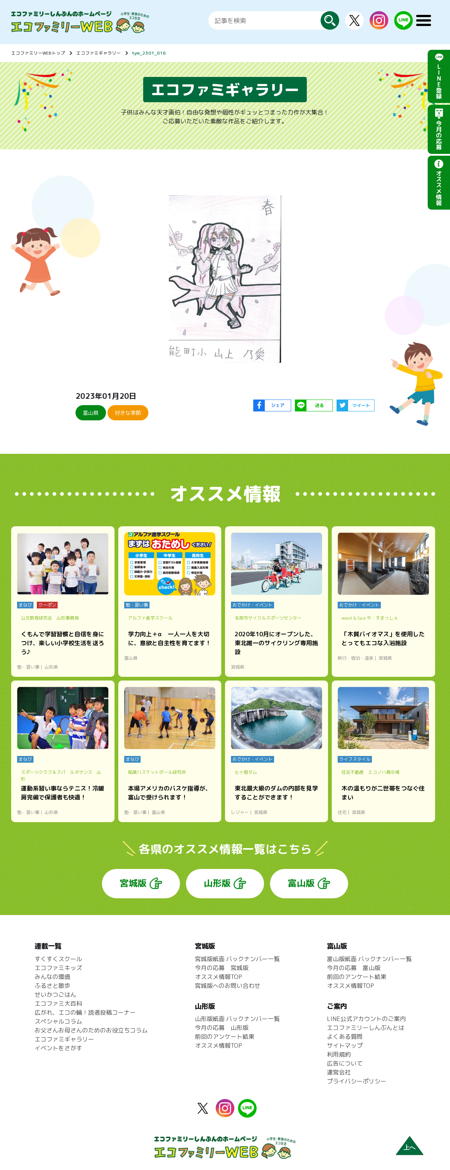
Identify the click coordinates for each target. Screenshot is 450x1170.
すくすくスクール (58, 959)
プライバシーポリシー (356, 1081)
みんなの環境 (52, 977)
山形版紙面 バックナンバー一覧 (237, 1019)
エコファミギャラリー (98, 53)
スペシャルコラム (58, 1021)
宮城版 (133, 883)
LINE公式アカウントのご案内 (366, 1019)
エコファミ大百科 (58, 1003)
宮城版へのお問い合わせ (227, 986)
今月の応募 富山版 (353, 968)
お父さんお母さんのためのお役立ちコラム (91, 1030)
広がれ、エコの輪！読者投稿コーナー (85, 1012)
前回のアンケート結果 (224, 1036)
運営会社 (339, 1072)
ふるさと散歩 (52, 986)
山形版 (217, 883)
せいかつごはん (55, 994)
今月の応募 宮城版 (221, 968)
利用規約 (339, 1054)
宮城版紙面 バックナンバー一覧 (237, 959)
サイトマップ (345, 1045)
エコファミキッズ (58, 968)
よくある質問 (345, 1036)
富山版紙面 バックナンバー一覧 (369, 959)
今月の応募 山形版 (221, 1028)
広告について (345, 1063)
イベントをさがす (58, 1048)
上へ (409, 1147)
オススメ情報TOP (218, 977)
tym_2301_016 (149, 53)
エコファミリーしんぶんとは (365, 1028)
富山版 (301, 883)
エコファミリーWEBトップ (38, 53)
